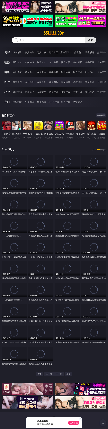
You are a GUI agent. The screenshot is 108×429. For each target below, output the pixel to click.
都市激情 (17, 91)
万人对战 (41, 52)
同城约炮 (17, 101)
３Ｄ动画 (53, 62)
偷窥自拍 (17, 82)
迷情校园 (65, 91)
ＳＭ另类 (101, 62)
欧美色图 (41, 82)
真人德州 (29, 52)
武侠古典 (53, 91)
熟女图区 (89, 82)
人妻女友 (41, 91)
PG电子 (17, 52)
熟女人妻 (65, 62)
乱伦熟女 (89, 72)
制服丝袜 (65, 72)
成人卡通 (41, 72)
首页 (40, 374)
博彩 (7, 52)
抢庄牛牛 (101, 52)
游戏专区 (53, 52)
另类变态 (101, 72)
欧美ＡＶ (41, 62)
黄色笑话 (89, 91)
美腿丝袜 (65, 82)
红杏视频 (65, 101)
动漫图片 (53, 82)
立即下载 (74, 422)
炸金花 (77, 52)
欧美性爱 (53, 72)
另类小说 (77, 91)
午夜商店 (29, 101)
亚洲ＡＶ (17, 62)
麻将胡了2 (65, 52)
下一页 (59, 374)
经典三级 (77, 72)
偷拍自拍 (29, 72)
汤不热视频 (53, 101)
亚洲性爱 (17, 72)
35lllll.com (54, 33)
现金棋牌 (89, 52)
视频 (7, 62)
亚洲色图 (29, 82)
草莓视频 (41, 101)
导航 (7, 102)
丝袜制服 (77, 62)
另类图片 (101, 82)
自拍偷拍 (29, 62)
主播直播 (89, 62)
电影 (7, 72)
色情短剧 (77, 101)
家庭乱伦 (29, 91)
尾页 (68, 374)
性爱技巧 (101, 91)
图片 (7, 82)
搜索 (90, 40)
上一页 (49, 374)
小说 (7, 92)
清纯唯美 (77, 82)
